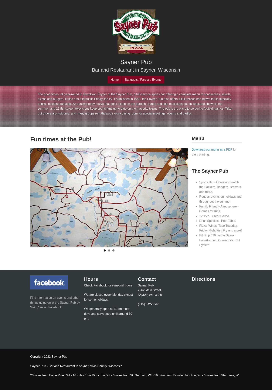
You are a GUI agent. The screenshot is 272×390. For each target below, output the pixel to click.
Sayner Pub (136, 62)
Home (115, 79)
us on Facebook (50, 307)
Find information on (43, 297)
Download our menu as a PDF (212, 149)
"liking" (34, 307)
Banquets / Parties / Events (143, 79)
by (78, 302)
